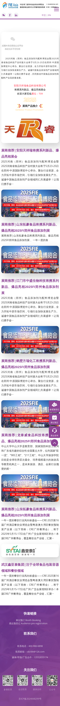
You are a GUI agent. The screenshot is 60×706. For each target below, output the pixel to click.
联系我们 (30, 633)
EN (49, 15)
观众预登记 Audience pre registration (28, 623)
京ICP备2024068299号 (30, 698)
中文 (44, 15)
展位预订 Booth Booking (28, 620)
